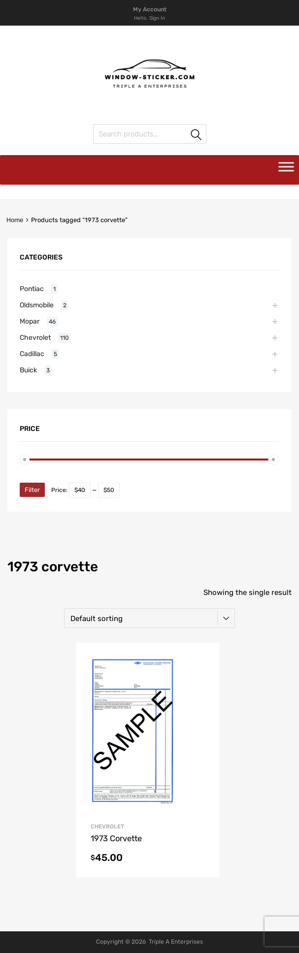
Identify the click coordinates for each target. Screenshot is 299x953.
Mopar (29, 321)
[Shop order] (149, 618)
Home (14, 220)
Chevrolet (107, 826)
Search (196, 135)
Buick (28, 370)
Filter (32, 489)
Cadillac (32, 354)
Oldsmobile (37, 305)
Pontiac (32, 289)
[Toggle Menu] (286, 170)
